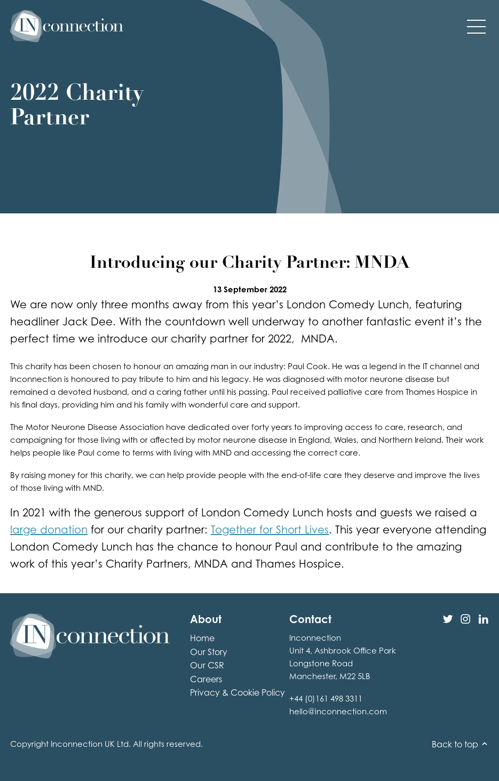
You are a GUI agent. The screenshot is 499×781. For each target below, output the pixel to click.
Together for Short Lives (270, 529)
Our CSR (207, 665)
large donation (49, 529)
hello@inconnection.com (338, 711)
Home (202, 638)
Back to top (460, 744)
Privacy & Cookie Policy (237, 692)
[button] (476, 26)
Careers (206, 679)
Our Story (208, 652)
